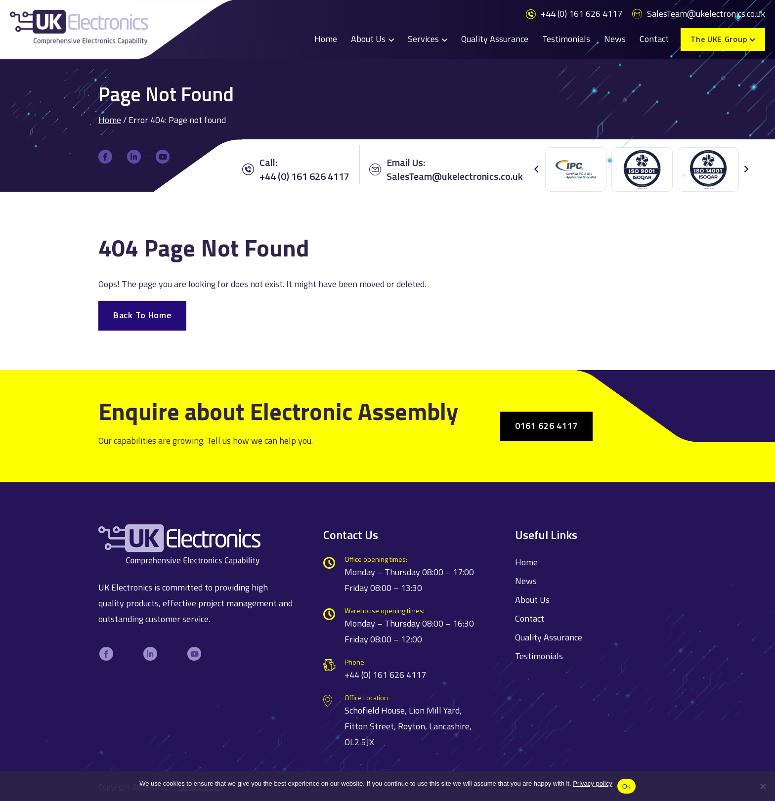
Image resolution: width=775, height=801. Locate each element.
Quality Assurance (494, 38)
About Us (368, 38)
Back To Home (142, 315)
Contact (654, 38)
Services (423, 38)
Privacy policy (592, 783)
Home (325, 38)
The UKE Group (718, 39)
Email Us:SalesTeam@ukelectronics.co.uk (446, 169)
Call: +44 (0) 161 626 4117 (295, 169)
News (615, 38)
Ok (626, 786)
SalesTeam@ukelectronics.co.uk (698, 13)
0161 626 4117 (546, 425)
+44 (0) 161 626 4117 (574, 13)
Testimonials (566, 38)
